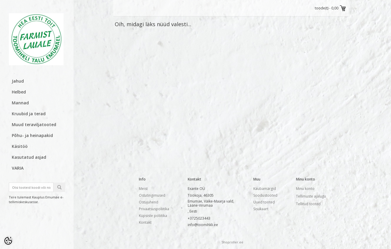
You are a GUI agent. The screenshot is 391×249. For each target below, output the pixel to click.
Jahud (18, 81)
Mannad (20, 103)
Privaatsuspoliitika (154, 208)
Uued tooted (264, 202)
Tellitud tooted (308, 203)
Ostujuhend (148, 202)
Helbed (19, 92)
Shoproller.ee (232, 242)
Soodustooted (265, 195)
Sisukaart (260, 208)
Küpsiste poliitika (153, 215)
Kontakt (145, 222)
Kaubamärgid (264, 188)
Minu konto (305, 188)
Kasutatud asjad (29, 157)
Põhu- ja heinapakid (32, 135)
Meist (143, 188)
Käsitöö (20, 146)
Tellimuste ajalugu (311, 196)
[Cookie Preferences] (8, 240)
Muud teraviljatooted (34, 124)
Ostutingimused (152, 195)
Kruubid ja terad (29, 113)
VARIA (18, 168)
